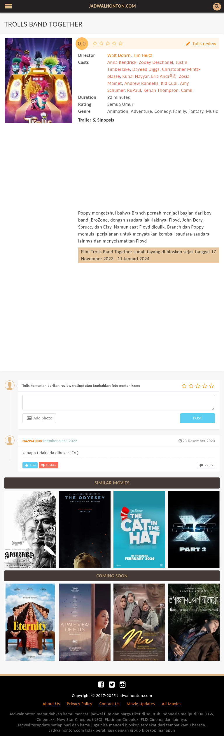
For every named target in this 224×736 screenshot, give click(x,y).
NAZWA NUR (32, 441)
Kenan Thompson (161, 90)
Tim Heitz (142, 55)
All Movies (171, 703)
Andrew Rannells (141, 83)
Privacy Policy (79, 703)
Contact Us (109, 703)
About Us (51, 703)
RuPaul (134, 90)
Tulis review (200, 43)
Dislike (48, 465)
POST (197, 418)
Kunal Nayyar (136, 76)
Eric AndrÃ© (163, 76)
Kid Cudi (169, 83)
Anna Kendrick (121, 62)
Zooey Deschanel (156, 62)
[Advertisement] (38, 155)
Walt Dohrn (119, 55)
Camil (186, 90)
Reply (206, 465)
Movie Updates (141, 703)
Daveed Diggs (146, 69)
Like (30, 465)
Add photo (39, 418)
